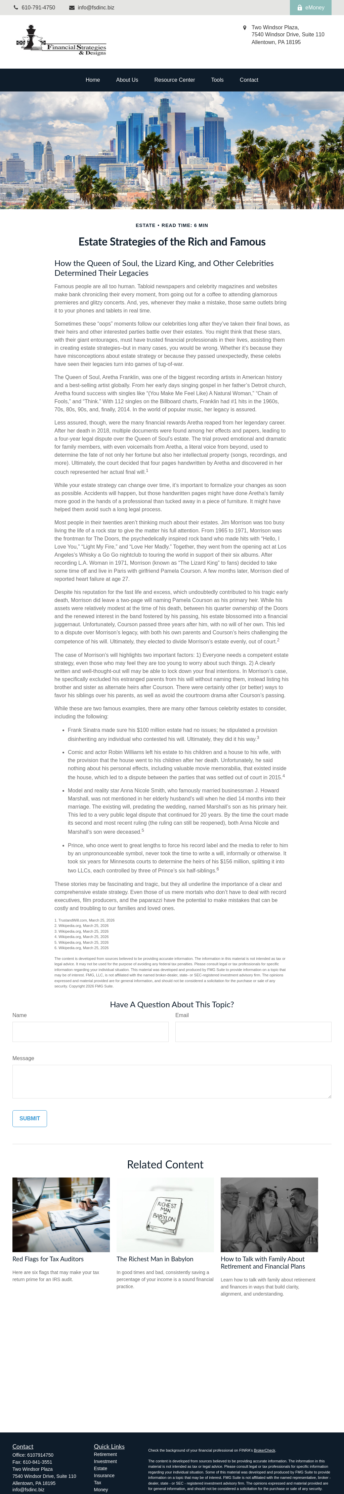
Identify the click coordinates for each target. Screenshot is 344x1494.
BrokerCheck (264, 1450)
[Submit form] (29, 1118)
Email (182, 1015)
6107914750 (40, 1455)
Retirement (105, 1454)
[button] (93, 80)
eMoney (311, 8)
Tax (97, 1482)
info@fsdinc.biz (91, 7)
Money (101, 1489)
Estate (101, 1468)
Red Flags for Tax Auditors (48, 1259)
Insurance (104, 1475)
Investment (105, 1461)
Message (23, 1058)
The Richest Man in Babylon (155, 1259)
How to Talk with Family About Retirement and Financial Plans (263, 1262)
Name (19, 1015)
